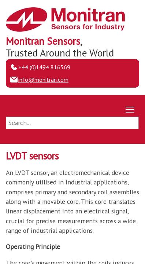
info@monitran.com (43, 79)
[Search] (72, 123)
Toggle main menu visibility (130, 108)
